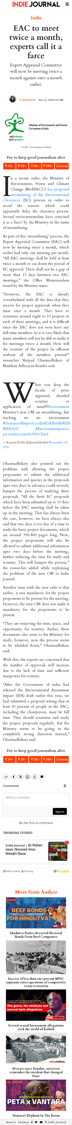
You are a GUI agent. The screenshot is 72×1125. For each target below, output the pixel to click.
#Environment (57, 406)
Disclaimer (23, 1119)
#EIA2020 (11, 428)
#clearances (12, 423)
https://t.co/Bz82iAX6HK (42, 423)
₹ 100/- (48, 166)
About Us (11, 1119)
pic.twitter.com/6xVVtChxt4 (25, 434)
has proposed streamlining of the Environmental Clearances (36, 195)
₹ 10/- (9, 166)
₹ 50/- (35, 166)
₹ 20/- (22, 166)
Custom (62, 166)
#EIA (66, 423)
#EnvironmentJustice (52, 428)
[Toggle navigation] (67, 3)
